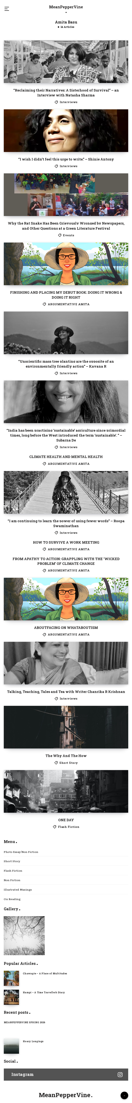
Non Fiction (12, 880)
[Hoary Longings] (11, 1046)
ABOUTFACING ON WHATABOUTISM (66, 627)
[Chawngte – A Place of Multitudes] (11, 978)
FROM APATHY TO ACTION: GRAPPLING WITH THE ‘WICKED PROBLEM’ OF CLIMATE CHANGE (66, 561)
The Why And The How (66, 755)
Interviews (69, 102)
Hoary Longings (33, 1041)
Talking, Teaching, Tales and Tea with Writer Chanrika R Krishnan (66, 691)
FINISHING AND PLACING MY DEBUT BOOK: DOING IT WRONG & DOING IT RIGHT (66, 295)
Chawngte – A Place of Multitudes (45, 973)
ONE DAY (66, 820)
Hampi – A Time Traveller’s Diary (44, 992)
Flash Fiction (69, 827)
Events (68, 235)
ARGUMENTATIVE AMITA (69, 304)
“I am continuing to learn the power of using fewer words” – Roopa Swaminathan (66, 523)
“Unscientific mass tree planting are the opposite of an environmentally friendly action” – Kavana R (66, 364)
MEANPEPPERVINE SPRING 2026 (24, 1022)
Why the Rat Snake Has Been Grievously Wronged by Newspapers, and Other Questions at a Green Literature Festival (66, 225)
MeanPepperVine (66, 9)
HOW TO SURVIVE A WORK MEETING (66, 542)
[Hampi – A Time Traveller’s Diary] (11, 997)
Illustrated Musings (18, 889)
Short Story (68, 763)
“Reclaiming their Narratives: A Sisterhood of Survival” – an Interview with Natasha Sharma (66, 92)
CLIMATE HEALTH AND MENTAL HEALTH (66, 456)
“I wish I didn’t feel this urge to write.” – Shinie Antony (66, 159)
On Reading (12, 899)
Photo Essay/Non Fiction (21, 852)
